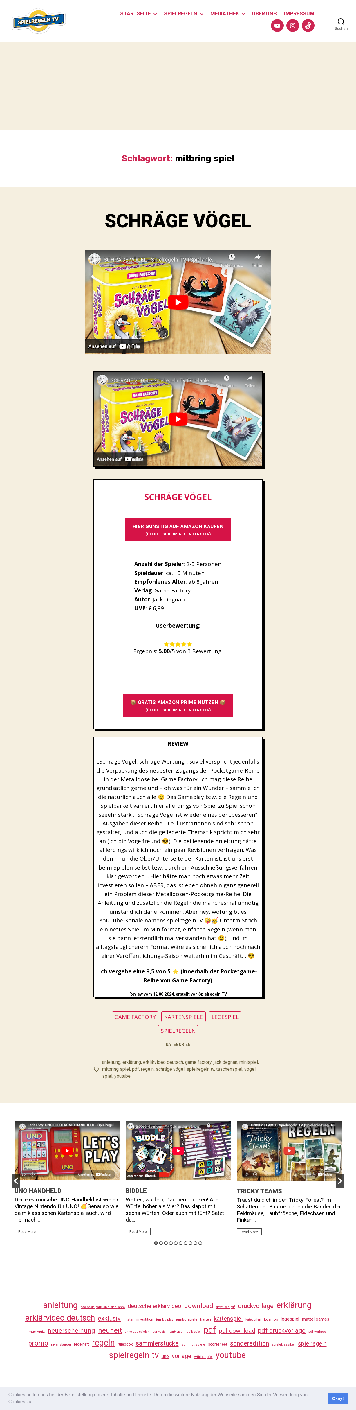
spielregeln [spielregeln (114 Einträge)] (312, 1343)
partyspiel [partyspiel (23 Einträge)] (160, 1332)
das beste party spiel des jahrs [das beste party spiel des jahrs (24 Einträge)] (103, 1307)
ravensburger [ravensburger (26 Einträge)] (61, 1344)
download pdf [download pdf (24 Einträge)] (225, 1307)
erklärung (131, 1062)
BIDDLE (136, 1191)
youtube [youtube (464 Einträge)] (231, 1355)
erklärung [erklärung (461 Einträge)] (294, 1305)
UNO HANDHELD (38, 1191)
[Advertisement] (178, 86)
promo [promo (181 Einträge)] (38, 1343)
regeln (147, 1069)
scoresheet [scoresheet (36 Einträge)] (217, 1344)
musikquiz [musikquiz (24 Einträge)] (37, 1332)
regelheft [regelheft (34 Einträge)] (81, 1344)
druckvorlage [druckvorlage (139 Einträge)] (256, 1306)
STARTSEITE (135, 13)
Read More (27, 1232)
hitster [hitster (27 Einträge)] (128, 1319)
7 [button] (185, 1243)
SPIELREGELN (180, 13)
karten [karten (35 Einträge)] (205, 1319)
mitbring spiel (116, 1069)
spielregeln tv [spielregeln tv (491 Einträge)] (134, 1355)
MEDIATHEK (224, 13)
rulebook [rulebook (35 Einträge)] (125, 1344)
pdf (135, 1069)
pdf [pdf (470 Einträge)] (210, 1330)
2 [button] (161, 1243)
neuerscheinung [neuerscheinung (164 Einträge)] (71, 1330)
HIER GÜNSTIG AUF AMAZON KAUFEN (178, 529)
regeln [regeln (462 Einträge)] (103, 1343)
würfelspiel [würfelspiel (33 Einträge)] (203, 1357)
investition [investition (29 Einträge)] (144, 1319)
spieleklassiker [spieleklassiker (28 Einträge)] (283, 1344)
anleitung (111, 1062)
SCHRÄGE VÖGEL (178, 221)
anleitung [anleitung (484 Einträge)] (60, 1305)
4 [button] (171, 1243)
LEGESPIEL (225, 1017)
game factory (198, 1062)
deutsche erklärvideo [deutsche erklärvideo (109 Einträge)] (154, 1306)
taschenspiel (229, 1069)
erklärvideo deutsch (163, 1062)
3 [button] (166, 1243)
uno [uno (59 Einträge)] (165, 1356)
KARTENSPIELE (183, 1017)
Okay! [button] (338, 1398)
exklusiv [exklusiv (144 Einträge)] (109, 1318)
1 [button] (156, 1243)
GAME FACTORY (135, 1017)
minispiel (248, 1062)
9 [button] (195, 1243)
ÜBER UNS (264, 13)
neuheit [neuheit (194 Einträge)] (110, 1330)
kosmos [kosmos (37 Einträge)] (271, 1319)
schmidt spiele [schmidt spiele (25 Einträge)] (193, 1344)
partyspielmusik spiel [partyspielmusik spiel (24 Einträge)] (185, 1332)
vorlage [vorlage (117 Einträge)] (181, 1355)
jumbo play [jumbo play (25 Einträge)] (164, 1319)
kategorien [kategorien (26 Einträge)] (253, 1319)
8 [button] (190, 1243)
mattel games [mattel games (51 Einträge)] (315, 1319)
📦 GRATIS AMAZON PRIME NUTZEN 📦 (178, 705)
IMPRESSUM (299, 13)
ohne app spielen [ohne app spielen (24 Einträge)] (137, 1332)
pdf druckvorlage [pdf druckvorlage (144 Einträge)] (282, 1330)
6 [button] (180, 1243)
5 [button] (176, 1243)
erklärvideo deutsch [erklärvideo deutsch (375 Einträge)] (60, 1318)
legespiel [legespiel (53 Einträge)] (290, 1319)
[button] (35, 1402)
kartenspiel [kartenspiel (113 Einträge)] (228, 1318)
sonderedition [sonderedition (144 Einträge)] (249, 1343)
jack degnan (225, 1062)
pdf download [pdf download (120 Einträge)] (237, 1330)
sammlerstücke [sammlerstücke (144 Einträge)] (157, 1343)
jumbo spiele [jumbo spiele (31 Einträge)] (186, 1319)
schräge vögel (170, 1069)
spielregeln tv (200, 1069)
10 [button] (200, 1243)
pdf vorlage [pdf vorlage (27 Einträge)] (317, 1332)
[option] (67, 1180)
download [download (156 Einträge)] (198, 1306)
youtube (122, 1076)
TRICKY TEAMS (259, 1191)
